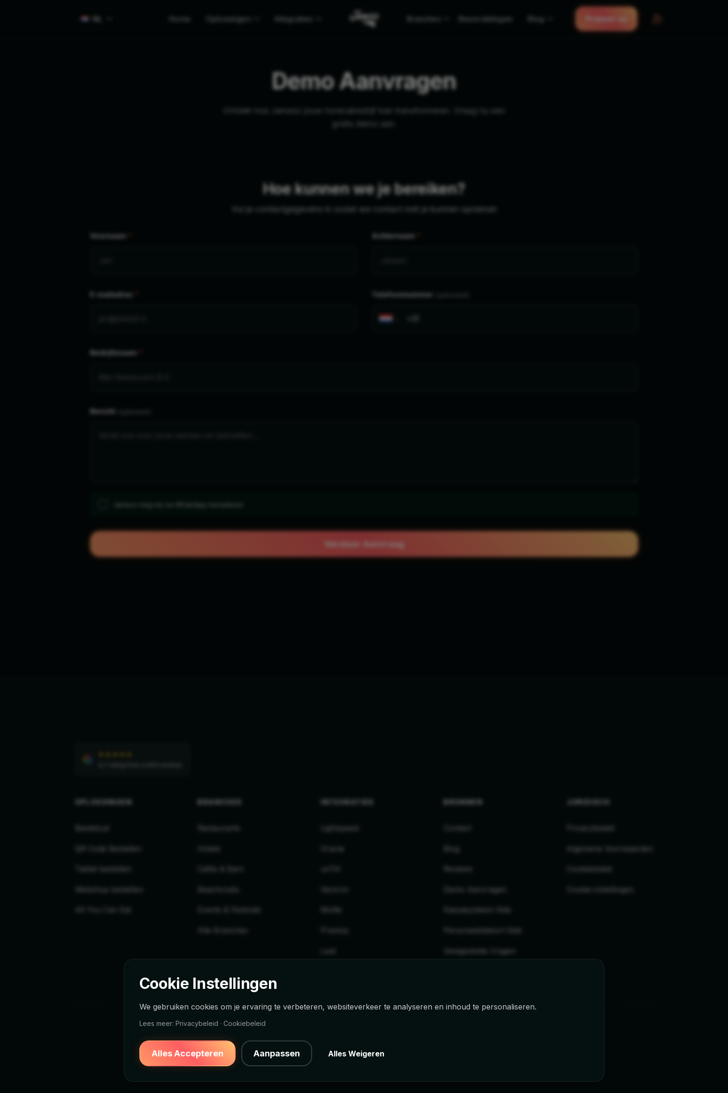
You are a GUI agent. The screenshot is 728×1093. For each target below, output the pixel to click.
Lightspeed (340, 828)
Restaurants (219, 828)
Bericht (121, 412)
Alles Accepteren (187, 1053)
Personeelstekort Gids (483, 930)
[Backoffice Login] (656, 19)
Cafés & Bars (221, 868)
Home (180, 18)
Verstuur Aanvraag (364, 544)
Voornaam (111, 236)
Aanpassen (276, 1053)
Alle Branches (223, 930)
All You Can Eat (103, 909)
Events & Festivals (229, 909)
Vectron (335, 889)
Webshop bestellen (109, 889)
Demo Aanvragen (475, 889)
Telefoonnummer (421, 295)
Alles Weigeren (356, 1053)
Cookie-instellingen (600, 889)
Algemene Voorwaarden (610, 848)
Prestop (335, 930)
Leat (328, 951)
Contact (457, 828)
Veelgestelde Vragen (480, 951)
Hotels (209, 848)
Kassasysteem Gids (477, 909)
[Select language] (97, 19)
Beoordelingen (486, 18)
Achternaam (396, 236)
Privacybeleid (590, 828)
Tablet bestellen (103, 868)
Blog (452, 848)
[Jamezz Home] (364, 18)
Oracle (332, 848)
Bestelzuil (92, 828)
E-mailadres (114, 294)
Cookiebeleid (589, 868)
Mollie (331, 909)
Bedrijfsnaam (116, 353)
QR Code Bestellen (108, 848)
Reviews (458, 868)
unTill (330, 868)
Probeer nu (606, 18)
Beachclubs (218, 889)
